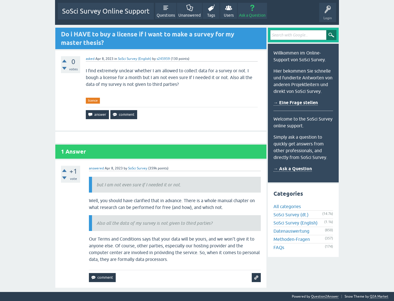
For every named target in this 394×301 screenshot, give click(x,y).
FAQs (278, 247)
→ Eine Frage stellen (295, 102)
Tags (211, 15)
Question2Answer (325, 296)
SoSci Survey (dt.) (290, 214)
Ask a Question (252, 15)
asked (90, 59)
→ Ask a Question (292, 168)
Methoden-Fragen (291, 239)
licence (93, 100)
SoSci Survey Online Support (106, 11)
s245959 (163, 59)
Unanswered (189, 15)
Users (229, 15)
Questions (166, 15)
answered (96, 168)
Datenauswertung (291, 231)
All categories (287, 206)
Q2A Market (379, 296)
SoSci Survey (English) (134, 59)
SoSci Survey (137, 168)
